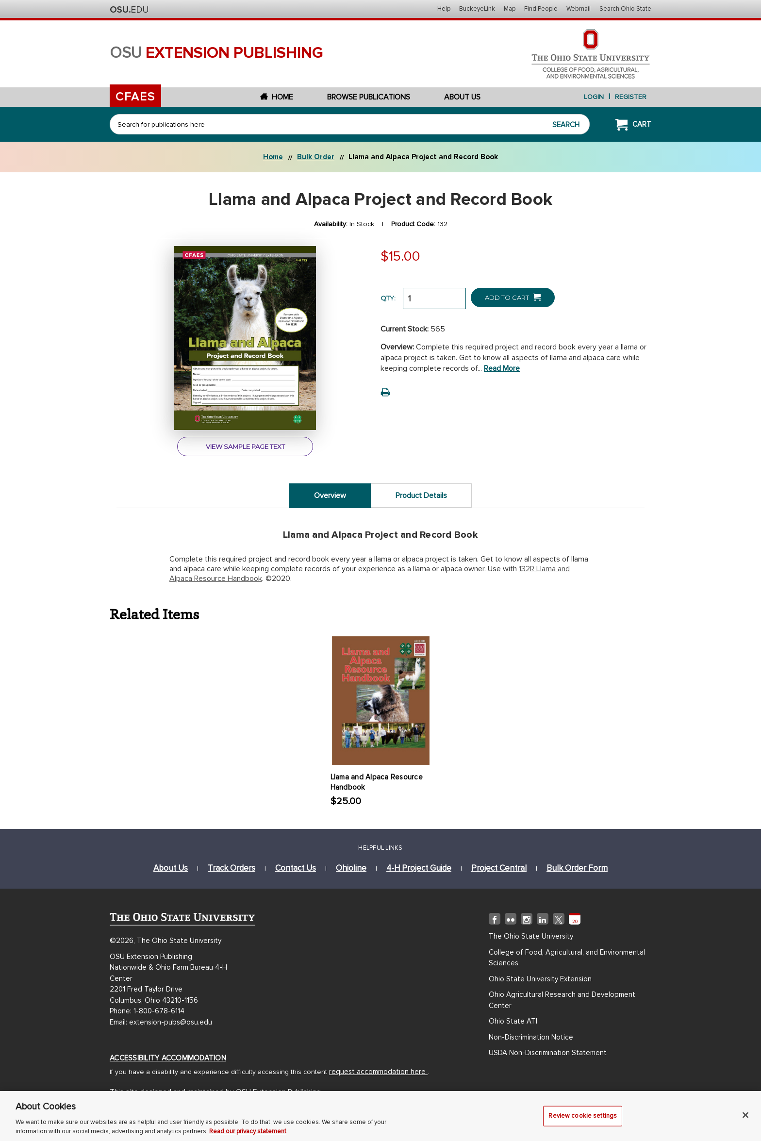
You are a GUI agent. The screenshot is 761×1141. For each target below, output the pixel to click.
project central (499, 868)
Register (630, 97)
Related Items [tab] (154, 614)
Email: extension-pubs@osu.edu (161, 1022)
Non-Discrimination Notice (531, 1037)
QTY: (388, 298)
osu (216, 53)
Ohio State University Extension (540, 979)
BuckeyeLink (477, 9)
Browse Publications (368, 97)
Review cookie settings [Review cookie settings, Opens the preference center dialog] (582, 1120)
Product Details (421, 495)
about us (170, 868)
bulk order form (577, 868)
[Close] (745, 1119)
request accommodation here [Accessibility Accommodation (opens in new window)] (378, 1071)
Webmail (578, 9)
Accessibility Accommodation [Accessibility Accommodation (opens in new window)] (168, 1058)
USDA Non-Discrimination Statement (548, 1052)
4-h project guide (418, 868)
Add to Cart (513, 297)
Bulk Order (315, 156)
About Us (462, 97)
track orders (231, 868)
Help (443, 9)
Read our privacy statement (247, 1136)
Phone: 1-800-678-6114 (147, 1011)
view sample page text (245, 446)
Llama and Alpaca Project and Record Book (423, 156)
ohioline (351, 868)
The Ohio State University (129, 10)
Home (276, 97)
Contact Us (295, 868)
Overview (330, 495)
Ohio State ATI (513, 1021)
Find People (541, 9)
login (594, 97)
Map (509, 9)
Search (565, 124)
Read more (502, 368)
